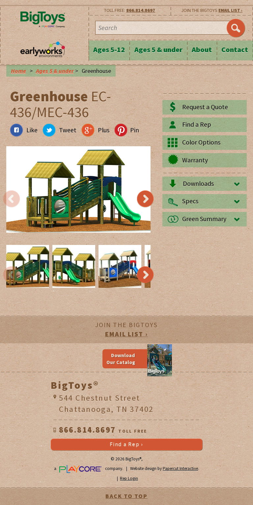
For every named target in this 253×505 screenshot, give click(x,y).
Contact (234, 49)
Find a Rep (196, 124)
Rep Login (129, 478)
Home (18, 71)
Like (32, 130)
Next (145, 199)
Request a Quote (205, 107)
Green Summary (204, 219)
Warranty (195, 160)
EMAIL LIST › (230, 10)
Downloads (198, 183)
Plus (103, 130)
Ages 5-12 (109, 49)
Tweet (67, 130)
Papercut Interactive (180, 468)
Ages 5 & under (158, 49)
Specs (190, 201)
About (202, 49)
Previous (11, 199)
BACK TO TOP (126, 496)
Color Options (201, 142)
